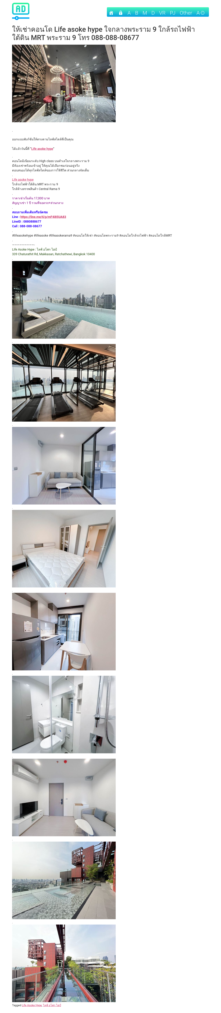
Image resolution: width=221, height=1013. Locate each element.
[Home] (111, 12)
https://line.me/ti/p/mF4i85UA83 (43, 217)
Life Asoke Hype (32, 1005)
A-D (200, 13)
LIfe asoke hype (42, 149)
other (186, 13)
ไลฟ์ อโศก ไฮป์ (52, 1005)
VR (162, 13)
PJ (172, 13)
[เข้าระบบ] (120, 12)
